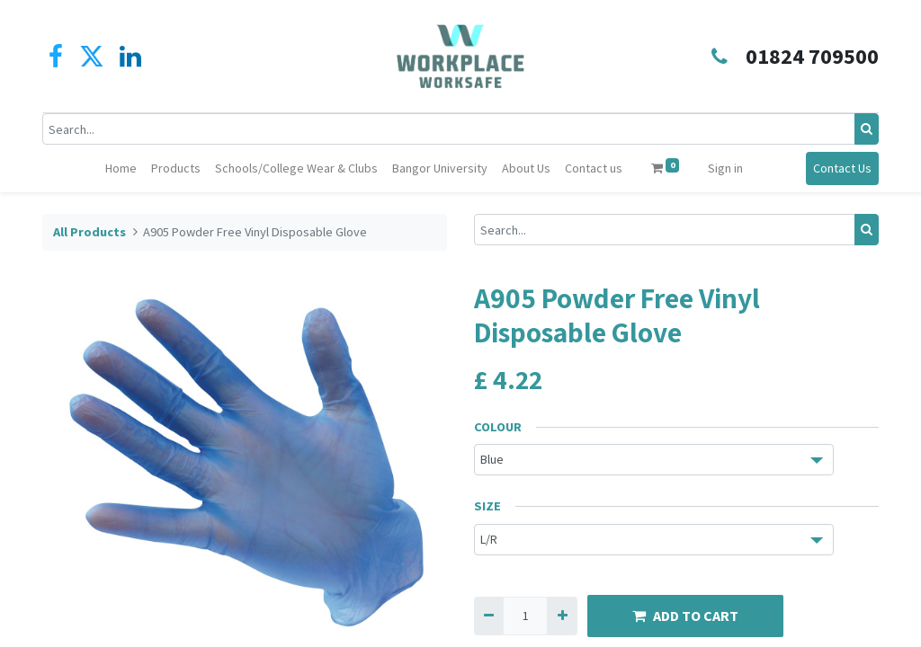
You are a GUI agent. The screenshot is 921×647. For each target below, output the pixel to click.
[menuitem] (121, 168)
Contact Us (842, 168)
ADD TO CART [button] (685, 616)
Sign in (725, 168)
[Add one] (562, 616)
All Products (89, 232)
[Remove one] (489, 616)
